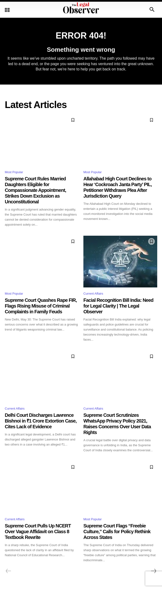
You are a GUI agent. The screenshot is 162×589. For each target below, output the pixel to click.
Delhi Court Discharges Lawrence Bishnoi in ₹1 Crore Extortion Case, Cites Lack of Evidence (41, 420)
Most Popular (14, 172)
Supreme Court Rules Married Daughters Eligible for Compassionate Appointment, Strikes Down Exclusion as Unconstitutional (35, 190)
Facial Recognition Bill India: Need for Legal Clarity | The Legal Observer (118, 305)
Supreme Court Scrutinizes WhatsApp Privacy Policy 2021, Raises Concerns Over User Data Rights (117, 423)
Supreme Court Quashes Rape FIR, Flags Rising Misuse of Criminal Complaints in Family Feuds (41, 305)
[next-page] (153, 571)
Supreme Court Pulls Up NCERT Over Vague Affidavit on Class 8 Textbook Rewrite (38, 531)
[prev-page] (8, 571)
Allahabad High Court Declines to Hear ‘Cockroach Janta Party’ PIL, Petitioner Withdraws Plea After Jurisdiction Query (117, 187)
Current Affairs (93, 293)
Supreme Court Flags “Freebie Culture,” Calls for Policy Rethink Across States (117, 531)
